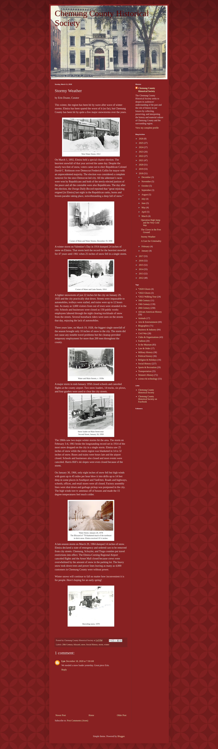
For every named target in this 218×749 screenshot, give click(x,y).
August (145, 194)
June (144, 203)
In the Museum (145, 344)
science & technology (148, 379)
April (144, 212)
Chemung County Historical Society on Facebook (147, 399)
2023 (141, 152)
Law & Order (144, 348)
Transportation (144, 371)
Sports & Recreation (147, 367)
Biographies (143, 326)
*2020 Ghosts (144, 289)
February (146, 246)
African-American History (150, 312)
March (145, 216)
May (144, 207)
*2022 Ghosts (144, 293)
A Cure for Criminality (151, 241)
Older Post (121, 715)
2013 (141, 273)
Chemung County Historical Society (146, 89)
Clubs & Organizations (148, 337)
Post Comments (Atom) (77, 720)
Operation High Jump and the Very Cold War (150, 222)
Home (91, 715)
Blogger (121, 736)
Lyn (63, 661)
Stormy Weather (148, 237)
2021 (141, 160)
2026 (141, 138)
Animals (142, 318)
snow (83, 644)
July (144, 199)
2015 (141, 265)
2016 (141, 260)
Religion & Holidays (147, 360)
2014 (141, 269)
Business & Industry (147, 329)
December (146, 177)
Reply (64, 669)
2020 (141, 164)
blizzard (77, 644)
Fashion (141, 341)
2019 (141, 169)
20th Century (67, 644)
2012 (141, 278)
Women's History (145, 375)
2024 (141, 147)
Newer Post (60, 715)
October (145, 186)
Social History (92, 644)
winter (106, 644)
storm (101, 644)
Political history (145, 356)
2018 (141, 173)
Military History (145, 352)
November (147, 181)
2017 (141, 256)
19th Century (144, 304)
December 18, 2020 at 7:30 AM (80, 661)
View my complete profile (147, 128)
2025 (141, 143)
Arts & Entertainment (148, 322)
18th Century (144, 300)
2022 (141, 156)
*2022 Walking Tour (147, 296)
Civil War (142, 333)
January (145, 251)
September (147, 190)
